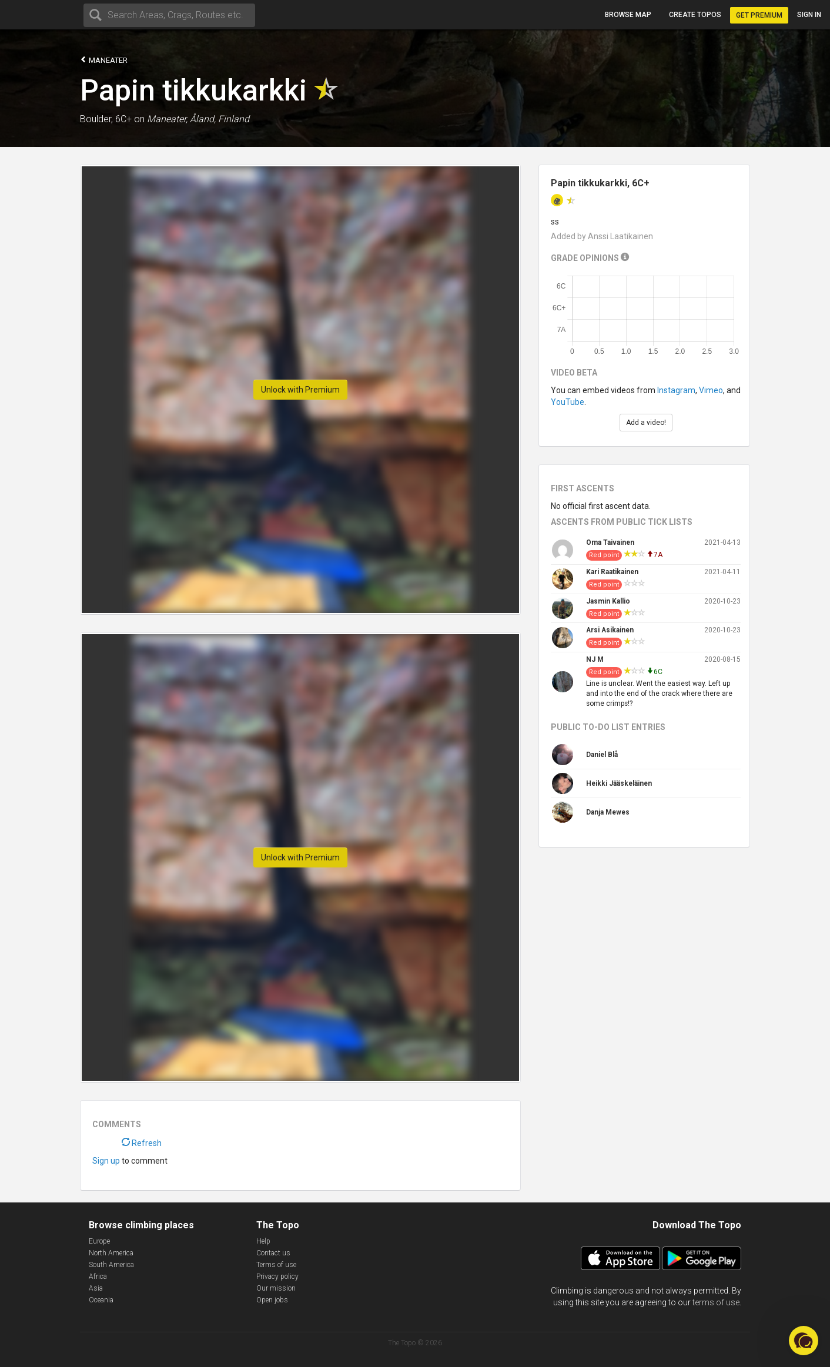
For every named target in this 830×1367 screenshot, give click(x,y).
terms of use (715, 1302)
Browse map (628, 15)
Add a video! (646, 422)
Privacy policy (277, 1276)
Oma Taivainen (610, 542)
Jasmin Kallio (608, 601)
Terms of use (276, 1265)
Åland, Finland (219, 119)
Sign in (809, 15)
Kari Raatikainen (612, 572)
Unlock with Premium (300, 389)
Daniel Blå (602, 754)
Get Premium (759, 15)
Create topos (695, 15)
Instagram (676, 390)
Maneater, (167, 119)
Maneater (104, 60)
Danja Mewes (608, 812)
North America (111, 1253)
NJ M (595, 659)
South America (111, 1265)
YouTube (567, 402)
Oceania (101, 1300)
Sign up (106, 1160)
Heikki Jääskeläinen (619, 783)
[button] (803, 1340)
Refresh (142, 1143)
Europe (99, 1241)
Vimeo (711, 390)
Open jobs (272, 1300)
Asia (96, 1288)
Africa (98, 1276)
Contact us (273, 1253)
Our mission (276, 1288)
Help (263, 1241)
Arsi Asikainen (610, 630)
